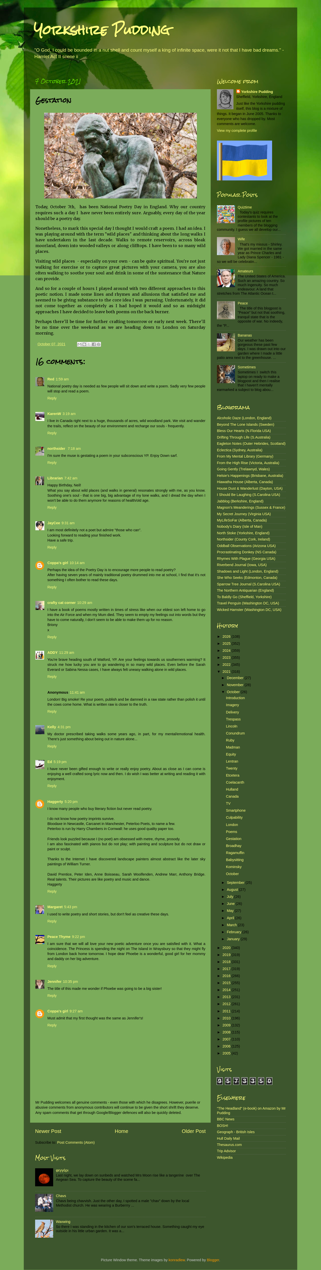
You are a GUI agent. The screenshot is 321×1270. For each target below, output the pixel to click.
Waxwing (63, 1222)
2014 (226, 990)
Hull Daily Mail (228, 1138)
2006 (226, 1046)
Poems (231, 832)
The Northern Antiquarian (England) (245, 590)
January (234, 939)
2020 (226, 948)
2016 (226, 976)
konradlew (177, 1260)
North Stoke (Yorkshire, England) (243, 533)
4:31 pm (63, 727)
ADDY (52, 653)
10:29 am (84, 603)
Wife (241, 239)
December (236, 678)
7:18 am (74, 449)
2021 (226, 672)
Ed (49, 762)
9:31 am (67, 523)
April (231, 918)
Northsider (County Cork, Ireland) (243, 539)
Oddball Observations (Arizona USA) (246, 546)
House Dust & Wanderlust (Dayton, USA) (250, 488)
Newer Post (48, 1131)
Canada (232, 796)
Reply (52, 398)
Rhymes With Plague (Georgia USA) (246, 559)
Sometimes (247, 367)
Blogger (213, 1260)
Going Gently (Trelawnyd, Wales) (243, 469)
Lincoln (231, 726)
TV (228, 803)
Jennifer (54, 982)
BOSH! (222, 1126)
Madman (233, 747)
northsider (56, 449)
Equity (231, 754)
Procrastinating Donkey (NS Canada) (246, 552)
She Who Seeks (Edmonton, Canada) (247, 578)
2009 (226, 1025)
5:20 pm (70, 802)
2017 (226, 969)
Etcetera (232, 775)
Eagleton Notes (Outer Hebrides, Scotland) (251, 444)
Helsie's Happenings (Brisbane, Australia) (250, 476)
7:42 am (70, 478)
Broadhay (234, 846)
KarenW (54, 414)
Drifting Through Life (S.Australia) (243, 437)
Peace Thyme (58, 937)
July (230, 897)
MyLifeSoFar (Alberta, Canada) (242, 520)
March (232, 925)
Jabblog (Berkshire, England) (240, 501)
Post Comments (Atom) (76, 1142)
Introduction (235, 698)
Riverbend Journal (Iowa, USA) (242, 565)
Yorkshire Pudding (102, 30)
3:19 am (68, 414)
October (234, 692)
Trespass (233, 719)
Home (121, 1131)
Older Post (194, 1131)
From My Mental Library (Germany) (245, 456)
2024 (226, 651)
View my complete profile (237, 131)
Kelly (51, 727)
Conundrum (235, 733)
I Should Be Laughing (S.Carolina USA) (248, 495)
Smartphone (236, 810)
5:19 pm (59, 762)
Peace (243, 303)
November (236, 685)
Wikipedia (224, 1157)
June (231, 904)
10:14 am (77, 563)
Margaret (55, 907)
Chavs (61, 1196)
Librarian (55, 478)
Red (50, 379)
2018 (226, 962)
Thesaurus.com (229, 1145)
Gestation (234, 839)
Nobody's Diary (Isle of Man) (239, 526)
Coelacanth (235, 782)
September (236, 883)
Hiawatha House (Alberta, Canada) (245, 482)
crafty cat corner (61, 603)
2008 (226, 1032)
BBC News (225, 1119)
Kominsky (234, 867)
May (231, 911)
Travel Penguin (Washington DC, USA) (248, 603)
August (233, 890)
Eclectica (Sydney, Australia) (239, 450)
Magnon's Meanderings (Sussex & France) (251, 507)
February (235, 932)
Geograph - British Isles (236, 1132)
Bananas (245, 335)
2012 (226, 1004)
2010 (226, 1018)
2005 (226, 1053)
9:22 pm (78, 937)
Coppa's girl (57, 563)
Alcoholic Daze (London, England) (244, 418)
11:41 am (77, 692)
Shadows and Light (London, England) (247, 571)
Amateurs (245, 271)
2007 (226, 1039)
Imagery (232, 705)
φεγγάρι (62, 1170)
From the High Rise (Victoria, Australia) (248, 463)
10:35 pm (70, 982)
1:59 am (62, 379)
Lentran (232, 761)
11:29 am (66, 653)
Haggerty (55, 802)
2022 (226, 665)
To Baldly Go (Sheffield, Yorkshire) (244, 597)
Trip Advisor (226, 1151)
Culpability (234, 817)
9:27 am (76, 1011)
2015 (226, 983)
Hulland (232, 789)
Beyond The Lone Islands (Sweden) (245, 424)
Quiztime (245, 207)
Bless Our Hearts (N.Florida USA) (244, 431)
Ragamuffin (235, 853)
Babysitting (235, 860)
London (232, 825)
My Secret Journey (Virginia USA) (244, 514)
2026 (226, 636)
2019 (226, 955)
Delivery (232, 712)
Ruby (230, 740)
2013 (226, 997)
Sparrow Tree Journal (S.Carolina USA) (248, 584)
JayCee (53, 523)
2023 (226, 658)
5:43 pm (70, 907)
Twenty (231, 768)
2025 (226, 644)
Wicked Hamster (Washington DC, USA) (249, 610)
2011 (226, 1011)
